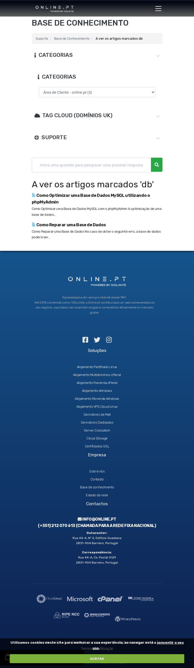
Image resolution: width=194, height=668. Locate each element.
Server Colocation (97, 430)
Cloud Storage (97, 438)
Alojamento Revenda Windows (97, 399)
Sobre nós (97, 471)
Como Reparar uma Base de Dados (69, 224)
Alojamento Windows (97, 391)
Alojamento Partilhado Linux (97, 367)
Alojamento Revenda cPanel (97, 383)
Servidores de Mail (97, 414)
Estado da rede (97, 495)
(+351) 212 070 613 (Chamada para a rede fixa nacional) (97, 525)
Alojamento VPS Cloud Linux (97, 406)
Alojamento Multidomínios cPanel (97, 375)
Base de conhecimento (97, 487)
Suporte (42, 38)
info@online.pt (97, 519)
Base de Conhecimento (72, 38)
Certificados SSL (97, 446)
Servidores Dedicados (97, 422)
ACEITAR (97, 659)
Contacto (97, 479)
